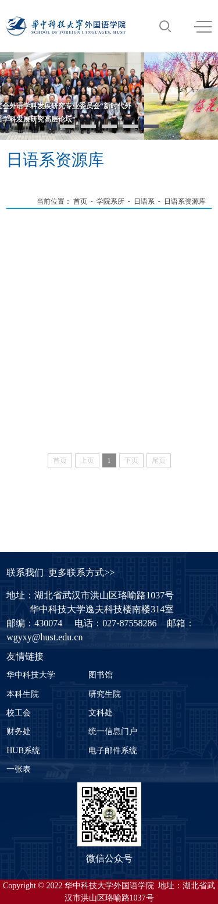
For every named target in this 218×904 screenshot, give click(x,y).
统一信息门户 (112, 731)
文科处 (100, 712)
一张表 (18, 769)
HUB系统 (23, 750)
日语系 (144, 201)
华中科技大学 (30, 675)
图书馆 (100, 675)
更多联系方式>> (81, 572)
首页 (80, 201)
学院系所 (110, 201)
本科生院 (22, 694)
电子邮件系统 (112, 750)
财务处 (18, 731)
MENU (203, 27)
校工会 (18, 712)
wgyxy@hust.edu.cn (44, 637)
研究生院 (104, 694)
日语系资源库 (185, 201)
